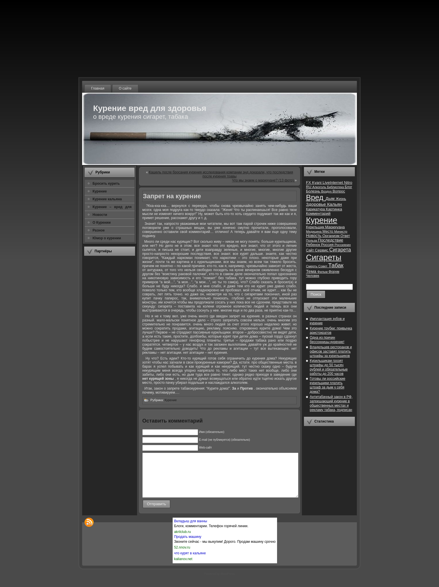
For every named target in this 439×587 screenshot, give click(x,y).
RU (309, 187)
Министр (340, 231)
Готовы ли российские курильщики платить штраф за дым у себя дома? (327, 385)
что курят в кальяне (190, 562)
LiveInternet (333, 182)
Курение (171, 400)
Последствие (330, 240)
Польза (312, 240)
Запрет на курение (172, 196)
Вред (315, 197)
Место (328, 231)
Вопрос (339, 191)
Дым (330, 198)
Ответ (345, 236)
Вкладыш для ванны (190, 530)
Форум (334, 272)
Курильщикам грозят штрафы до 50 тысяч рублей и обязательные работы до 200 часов (329, 367)
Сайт (310, 250)
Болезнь (313, 191)
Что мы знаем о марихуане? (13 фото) (263, 180)
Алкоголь (319, 187)
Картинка (334, 209)
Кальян (334, 204)
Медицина (314, 231)
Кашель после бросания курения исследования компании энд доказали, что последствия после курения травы (221, 174)
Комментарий (318, 213)
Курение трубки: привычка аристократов (331, 330)
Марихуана (335, 227)
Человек (312, 276)
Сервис (322, 250)
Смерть (312, 266)
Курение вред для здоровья (149, 108)
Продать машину (187, 545)
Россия (328, 244)
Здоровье (316, 204)
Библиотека (336, 187)
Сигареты (323, 257)
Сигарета (340, 250)
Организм (331, 236)
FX (309, 182)
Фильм (323, 271)
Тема (312, 271)
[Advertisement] (109, 346)
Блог (348, 187)
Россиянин (343, 245)
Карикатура (316, 209)
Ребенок (313, 244)
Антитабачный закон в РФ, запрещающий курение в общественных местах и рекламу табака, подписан (331, 403)
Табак (335, 265)
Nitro (348, 182)
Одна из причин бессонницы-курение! (327, 340)
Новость (314, 236)
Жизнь (341, 199)
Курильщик (315, 227)
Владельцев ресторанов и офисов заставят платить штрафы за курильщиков (331, 351)
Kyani (317, 182)
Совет (323, 266)
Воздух (327, 191)
